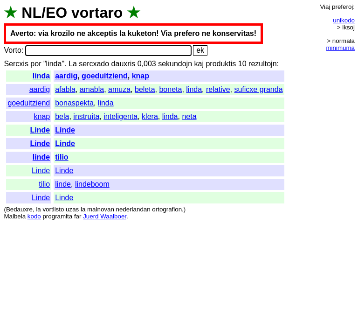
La (73, 64)
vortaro (97, 12)
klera (150, 116)
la (38, 209)
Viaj (325, 6)
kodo (34, 216)
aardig (66, 76)
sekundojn (175, 64)
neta (189, 116)
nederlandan (133, 209)
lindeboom (92, 184)
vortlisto (53, 209)
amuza (119, 89)
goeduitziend (105, 76)
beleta (145, 89)
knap (140, 76)
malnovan (100, 209)
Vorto (12, 50)
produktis (221, 64)
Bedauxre (19, 209)
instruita (86, 116)
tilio (61, 157)
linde (41, 157)
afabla (65, 89)
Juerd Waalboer (104, 216)
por (35, 64)
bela (62, 116)
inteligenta (120, 116)
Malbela (15, 216)
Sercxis (16, 64)
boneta (170, 89)
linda (41, 76)
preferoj (342, 6)
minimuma (340, 47)
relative (218, 89)
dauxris (123, 64)
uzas (72, 209)
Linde (40, 130)
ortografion (167, 209)
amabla (92, 89)
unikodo (344, 20)
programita (57, 216)
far (78, 216)
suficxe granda (258, 89)
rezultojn (262, 64)
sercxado (94, 64)
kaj (199, 64)
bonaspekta (74, 103)
